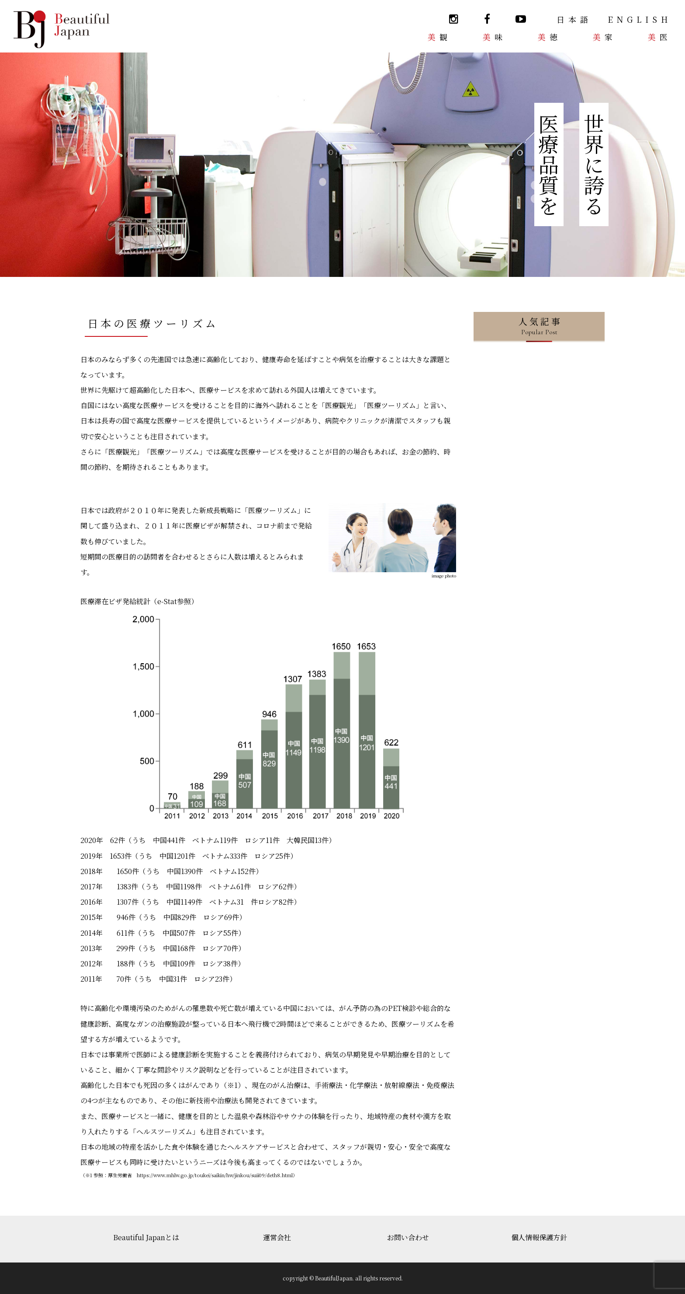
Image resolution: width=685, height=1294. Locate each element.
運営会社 (277, 1237)
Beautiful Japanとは (146, 1237)
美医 (659, 36)
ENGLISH (639, 19)
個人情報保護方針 (539, 1237)
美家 (604, 36)
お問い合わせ (408, 1237)
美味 (494, 36)
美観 (439, 36)
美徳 (549, 36)
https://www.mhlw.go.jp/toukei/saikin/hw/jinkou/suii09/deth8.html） (217, 1175)
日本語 (574, 19)
